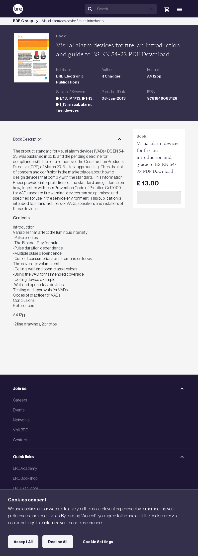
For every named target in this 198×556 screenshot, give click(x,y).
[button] (151, 9)
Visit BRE (20, 430)
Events (18, 410)
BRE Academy (25, 468)
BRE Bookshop (25, 478)
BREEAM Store (25, 488)
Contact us (22, 440)
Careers (20, 400)
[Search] (126, 9)
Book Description (27, 139)
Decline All (57, 542)
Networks (21, 420)
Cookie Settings (98, 542)
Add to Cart (159, 197)
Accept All (23, 542)
